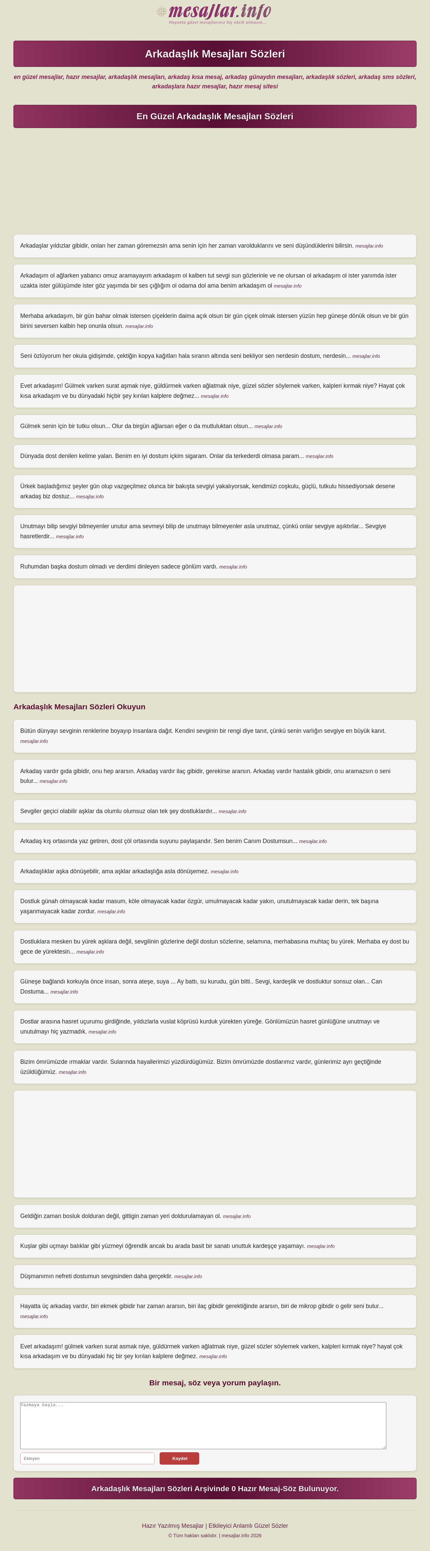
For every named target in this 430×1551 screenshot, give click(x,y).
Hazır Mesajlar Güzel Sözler (215, 15)
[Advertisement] (215, 180)
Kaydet (179, 1458)
